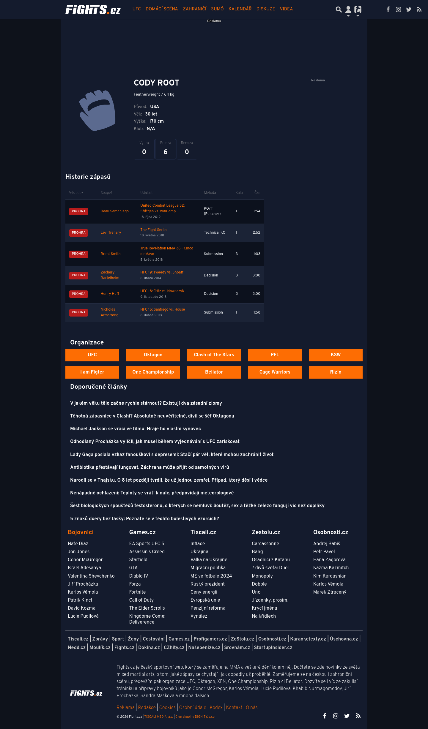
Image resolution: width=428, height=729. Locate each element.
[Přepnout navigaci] (348, 9)
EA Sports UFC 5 (146, 544)
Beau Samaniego (115, 211)
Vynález (199, 616)
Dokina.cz (149, 648)
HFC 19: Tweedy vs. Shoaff (161, 272)
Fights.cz (124, 648)
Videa (286, 9)
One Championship (153, 372)
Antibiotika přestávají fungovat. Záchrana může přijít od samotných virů (149, 468)
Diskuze (266, 9)
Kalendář (240, 9)
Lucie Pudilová (83, 616)
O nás (252, 708)
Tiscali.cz (78, 639)
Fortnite (137, 592)
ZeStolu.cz (242, 639)
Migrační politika (208, 568)
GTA (133, 568)
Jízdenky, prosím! (270, 600)
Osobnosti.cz (272, 639)
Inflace (198, 544)
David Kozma (81, 608)
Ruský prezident (208, 584)
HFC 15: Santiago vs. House (162, 309)
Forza (135, 584)
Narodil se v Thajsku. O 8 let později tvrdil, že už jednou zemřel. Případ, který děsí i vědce (169, 480)
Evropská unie (205, 600)
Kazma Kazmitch (331, 568)
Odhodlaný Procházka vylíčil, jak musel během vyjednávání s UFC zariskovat (155, 442)
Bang (257, 552)
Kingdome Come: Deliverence (147, 619)
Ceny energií (204, 592)
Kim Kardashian (330, 576)
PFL (275, 355)
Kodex (217, 708)
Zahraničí (194, 9)
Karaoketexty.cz (308, 639)
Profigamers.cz (210, 639)
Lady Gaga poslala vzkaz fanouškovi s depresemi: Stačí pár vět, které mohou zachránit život (172, 455)
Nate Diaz (78, 544)
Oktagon (153, 355)
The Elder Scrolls (147, 608)
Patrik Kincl (80, 600)
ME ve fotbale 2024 (211, 576)
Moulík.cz (100, 648)
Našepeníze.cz (204, 648)
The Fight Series (153, 230)
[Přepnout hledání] (339, 9)
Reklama (126, 708)
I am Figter (92, 372)
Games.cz (179, 639)
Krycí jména (264, 608)
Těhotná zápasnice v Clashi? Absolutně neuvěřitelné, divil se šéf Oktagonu (152, 416)
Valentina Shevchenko (91, 576)
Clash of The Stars (214, 355)
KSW (336, 355)
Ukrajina (199, 552)
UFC (137, 9)
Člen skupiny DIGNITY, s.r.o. (195, 717)
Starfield (138, 560)
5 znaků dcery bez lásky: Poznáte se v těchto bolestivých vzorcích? (144, 519)
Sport (118, 639)
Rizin (335, 372)
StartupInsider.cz (273, 648)
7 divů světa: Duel (270, 568)
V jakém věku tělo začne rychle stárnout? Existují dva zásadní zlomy (146, 404)
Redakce (146, 708)
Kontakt (234, 708)
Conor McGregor (85, 560)
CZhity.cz (174, 648)
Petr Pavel (324, 552)
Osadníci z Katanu (271, 560)
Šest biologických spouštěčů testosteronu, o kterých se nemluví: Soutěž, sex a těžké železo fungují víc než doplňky (197, 506)
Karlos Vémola (83, 592)
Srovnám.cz (237, 648)
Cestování (153, 639)
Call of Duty (141, 600)
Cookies (167, 708)
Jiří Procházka (83, 584)
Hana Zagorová (329, 560)
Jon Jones (78, 552)
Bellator (214, 372)
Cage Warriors (274, 372)
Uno (256, 592)
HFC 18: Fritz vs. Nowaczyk (162, 291)
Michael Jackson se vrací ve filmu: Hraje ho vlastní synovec (135, 429)
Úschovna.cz (344, 639)
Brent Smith (111, 254)
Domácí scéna (162, 9)
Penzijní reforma (208, 608)
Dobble (259, 584)
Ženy (133, 639)
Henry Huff (110, 294)
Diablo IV (138, 576)
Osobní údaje (192, 708)
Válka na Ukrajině (209, 560)
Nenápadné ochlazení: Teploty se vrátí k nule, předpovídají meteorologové (152, 493)
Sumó (217, 9)
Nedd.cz (77, 648)
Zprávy (100, 639)
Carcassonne (265, 544)
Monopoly (262, 576)
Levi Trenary (111, 232)
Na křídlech (264, 616)
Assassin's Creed (147, 552)
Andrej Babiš (326, 544)
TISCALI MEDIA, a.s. (158, 717)
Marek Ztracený (330, 592)
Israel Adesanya (84, 568)
